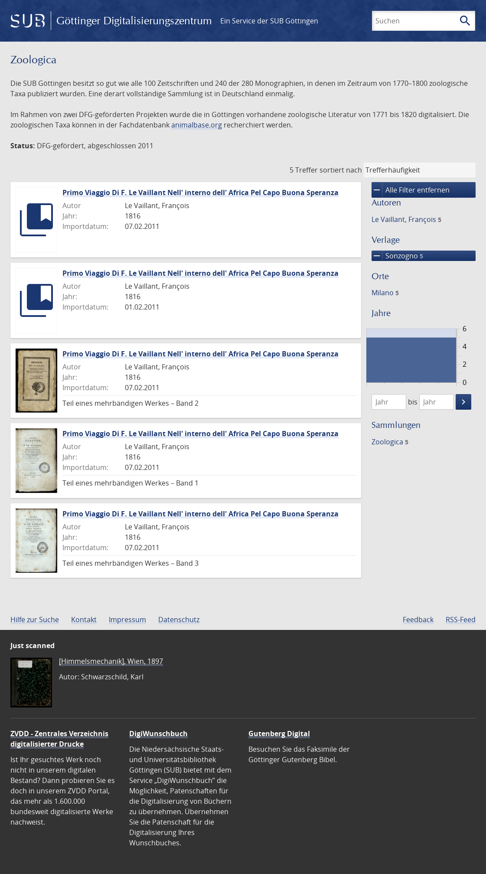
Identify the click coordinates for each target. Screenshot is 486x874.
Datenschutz (178, 619)
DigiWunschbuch (158, 733)
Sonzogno (397, 256)
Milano (385, 292)
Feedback (418, 619)
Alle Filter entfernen (411, 190)
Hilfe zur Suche (34, 619)
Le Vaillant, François (406, 219)
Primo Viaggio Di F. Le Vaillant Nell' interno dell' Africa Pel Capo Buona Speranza (200, 192)
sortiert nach (341, 170)
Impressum (127, 619)
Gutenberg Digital (279, 733)
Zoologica (390, 442)
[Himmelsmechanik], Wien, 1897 (111, 661)
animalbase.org (196, 125)
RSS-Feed (461, 619)
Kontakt (84, 619)
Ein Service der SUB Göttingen (269, 21)
